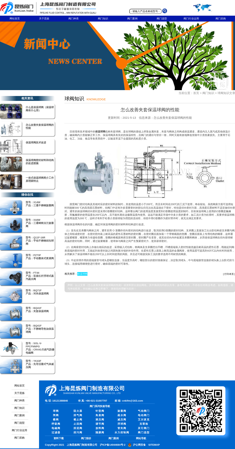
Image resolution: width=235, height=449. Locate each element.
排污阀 (78, 432)
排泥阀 (78, 428)
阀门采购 (19, 437)
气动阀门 (144, 410)
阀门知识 (103, 18)
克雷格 (143, 423)
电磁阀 (56, 428)
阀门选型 (162, 18)
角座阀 (100, 415)
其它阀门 (144, 428)
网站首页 (15, 18)
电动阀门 (144, 415)
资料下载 (59, 438)
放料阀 (100, 428)
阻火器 (78, 410)
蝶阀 (56, 419)
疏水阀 (122, 415)
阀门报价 (86, 438)
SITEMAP (154, 444)
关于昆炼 (44, 18)
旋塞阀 (122, 410)
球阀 (56, 410)
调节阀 (100, 423)
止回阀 (78, 423)
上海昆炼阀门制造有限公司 (82, 444)
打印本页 (229, 274)
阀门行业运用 (191, 18)
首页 (196, 93)
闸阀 (56, 415)
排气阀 (78, 415)
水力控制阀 (122, 432)
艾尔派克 (144, 419)
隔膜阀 (100, 432)
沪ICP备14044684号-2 (112, 444)
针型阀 (100, 410)
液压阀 (100, 419)
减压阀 (122, 419)
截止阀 (78, 419)
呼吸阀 (56, 423)
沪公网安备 (139, 444)
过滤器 (56, 432)
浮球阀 (122, 423)
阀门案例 (132, 18)
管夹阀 (122, 428)
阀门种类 (73, 18)
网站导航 (141, 438)
